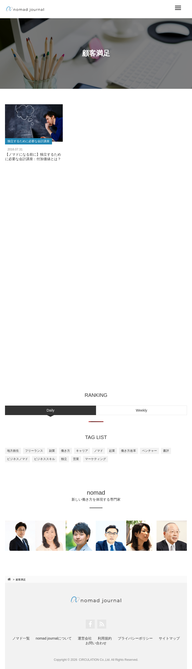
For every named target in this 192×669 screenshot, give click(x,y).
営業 (76, 459)
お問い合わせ (96, 643)
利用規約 (105, 638)
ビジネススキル (44, 459)
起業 (112, 450)
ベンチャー (149, 450)
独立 (64, 459)
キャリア (82, 450)
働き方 (65, 450)
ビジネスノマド (17, 459)
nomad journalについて (54, 638)
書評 (166, 450)
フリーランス (34, 450)
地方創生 (13, 450)
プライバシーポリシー (135, 638)
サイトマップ (169, 638)
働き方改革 (128, 450)
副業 (52, 450)
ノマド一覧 (21, 638)
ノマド (98, 450)
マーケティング (95, 459)
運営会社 (85, 638)
